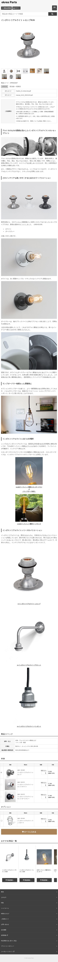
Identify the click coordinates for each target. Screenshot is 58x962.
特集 (2, 903)
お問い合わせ (5, 924)
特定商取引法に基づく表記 (9, 941)
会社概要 (3, 930)
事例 (2, 892)
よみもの (3, 897)
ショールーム (5, 908)
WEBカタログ (5, 913)
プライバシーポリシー (7, 946)
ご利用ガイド (5, 919)
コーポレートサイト (7, 951)
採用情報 (3, 935)
